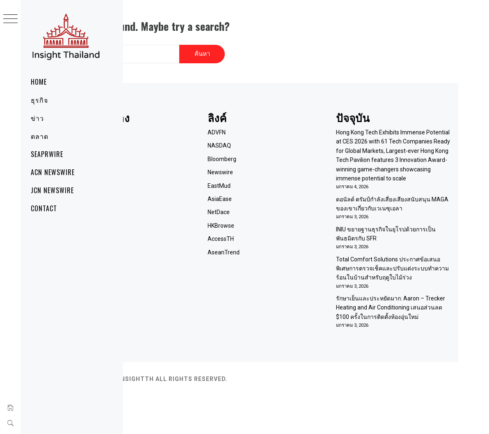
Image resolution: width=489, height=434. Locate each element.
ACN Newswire (53, 172)
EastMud (272, 177)
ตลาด (39, 136)
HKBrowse (274, 217)
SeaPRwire (47, 154)
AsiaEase (273, 190)
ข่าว (37, 118)
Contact (44, 208)
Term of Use (176, 164)
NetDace (272, 204)
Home (39, 82)
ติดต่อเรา (171, 151)
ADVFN (270, 124)
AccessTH (274, 231)
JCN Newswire (52, 190)
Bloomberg (275, 151)
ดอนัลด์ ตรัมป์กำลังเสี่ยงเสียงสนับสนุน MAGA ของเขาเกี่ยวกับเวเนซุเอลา (403, 218)
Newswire (274, 164)
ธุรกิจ (39, 100)
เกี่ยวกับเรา (173, 137)
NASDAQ (273, 137)
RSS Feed (172, 177)
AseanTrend (277, 244)
